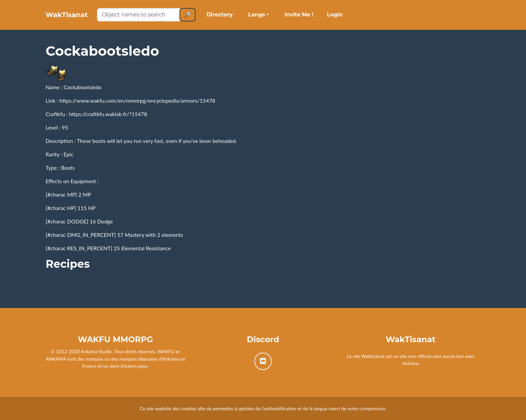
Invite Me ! (315, 17)
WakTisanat (75, 17)
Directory (235, 17)
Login (351, 17)
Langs (272, 17)
